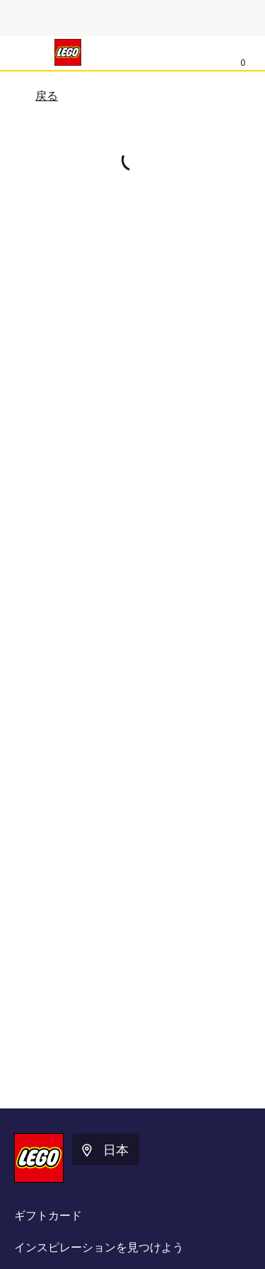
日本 (104, 1150)
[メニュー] (25, 52)
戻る (37, 97)
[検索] (213, 53)
